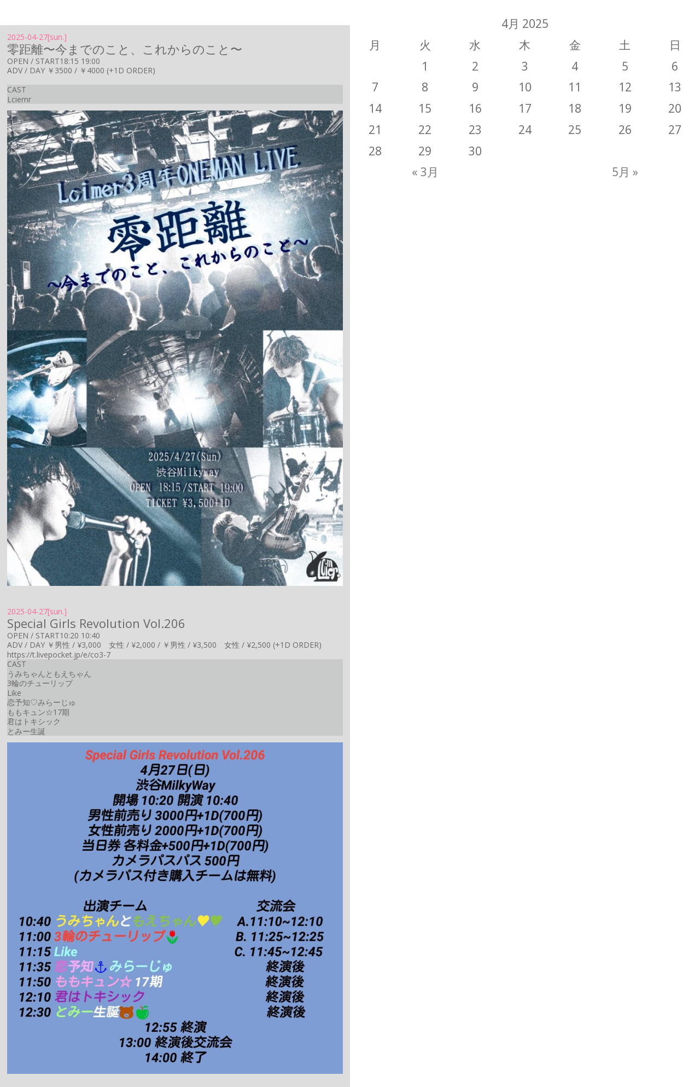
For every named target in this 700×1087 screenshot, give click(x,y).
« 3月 (425, 171)
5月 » (625, 171)
